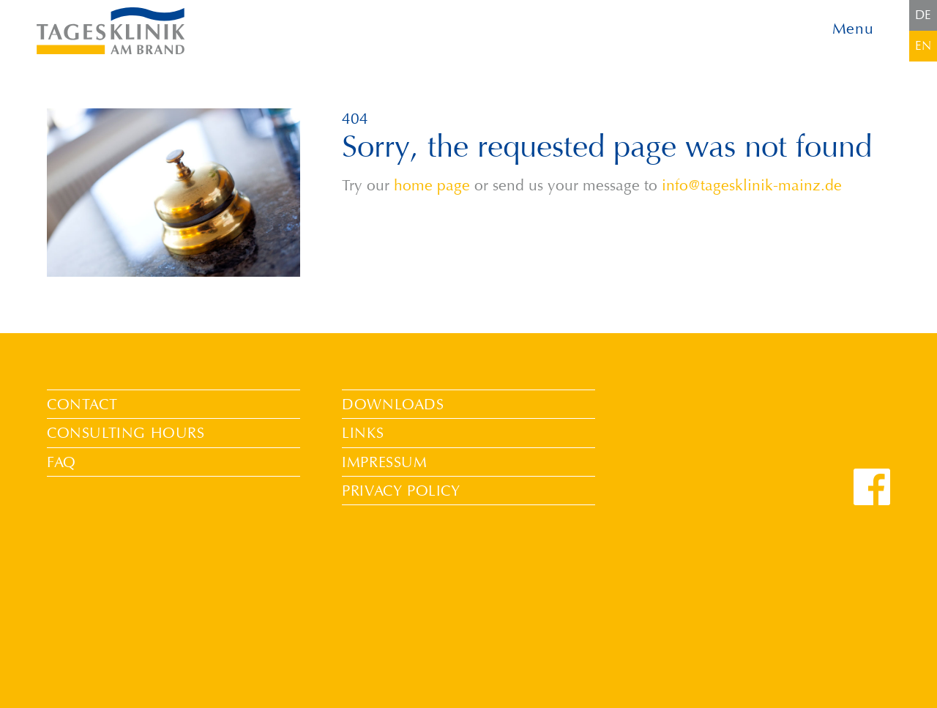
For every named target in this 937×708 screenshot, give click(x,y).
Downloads (393, 404)
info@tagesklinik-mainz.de (752, 185)
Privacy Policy (401, 490)
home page (432, 185)
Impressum (384, 462)
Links (363, 432)
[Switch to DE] (923, 15)
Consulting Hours (126, 432)
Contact (82, 404)
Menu (853, 29)
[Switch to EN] (923, 46)
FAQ (61, 462)
